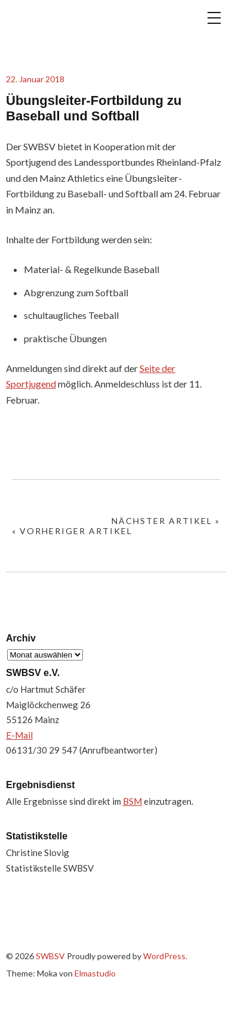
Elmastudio (95, 973)
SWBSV (65, 27)
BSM (132, 801)
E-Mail (19, 735)
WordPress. (165, 956)
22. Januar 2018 (35, 79)
